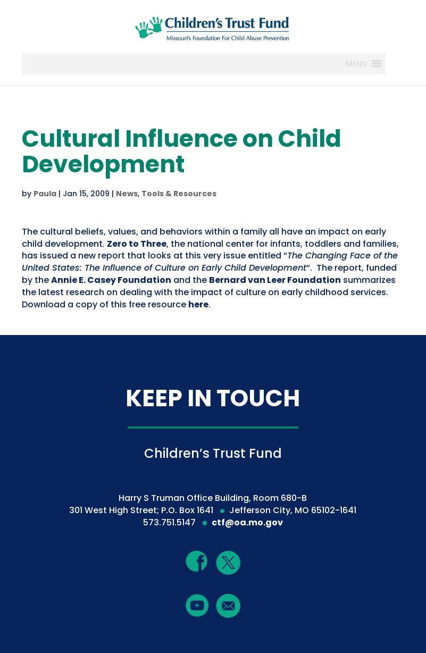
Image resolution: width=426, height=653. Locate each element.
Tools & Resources (178, 193)
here (198, 304)
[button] (356, 63)
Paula (45, 193)
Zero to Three (136, 244)
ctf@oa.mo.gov (247, 522)
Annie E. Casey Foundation (111, 280)
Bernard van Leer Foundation (275, 280)
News (127, 193)
